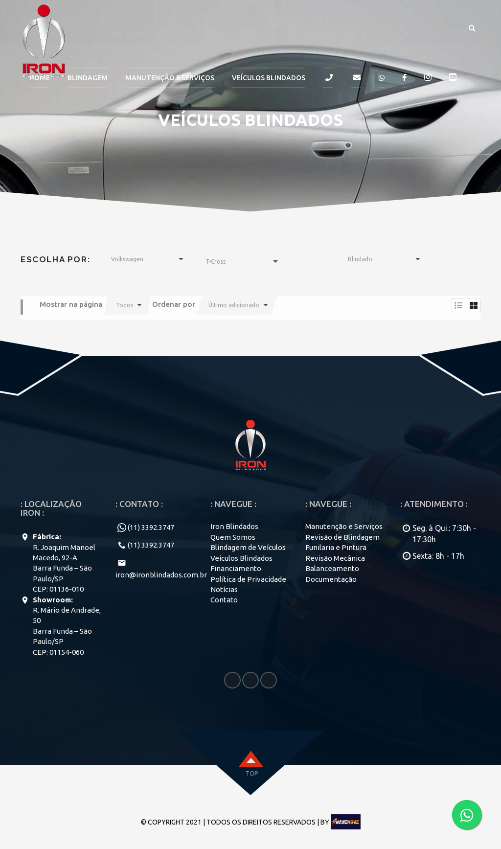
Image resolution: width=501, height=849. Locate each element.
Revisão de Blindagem (342, 537)
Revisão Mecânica (335, 558)
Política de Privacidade (248, 579)
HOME (39, 78)
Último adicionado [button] (233, 305)
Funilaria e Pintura (335, 547)
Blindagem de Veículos (248, 547)
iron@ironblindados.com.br (161, 575)
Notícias (224, 589)
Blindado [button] (360, 259)
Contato (224, 600)
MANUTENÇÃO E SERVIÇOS (169, 78)
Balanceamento (332, 568)
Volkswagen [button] (127, 259)
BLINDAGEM (88, 78)
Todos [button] (124, 305)
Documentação (331, 579)
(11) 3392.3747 (151, 527)
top (252, 773)
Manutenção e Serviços (344, 526)
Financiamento (235, 568)
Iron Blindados (234, 526)
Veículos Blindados (268, 78)
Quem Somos (232, 537)
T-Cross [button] (215, 261)
